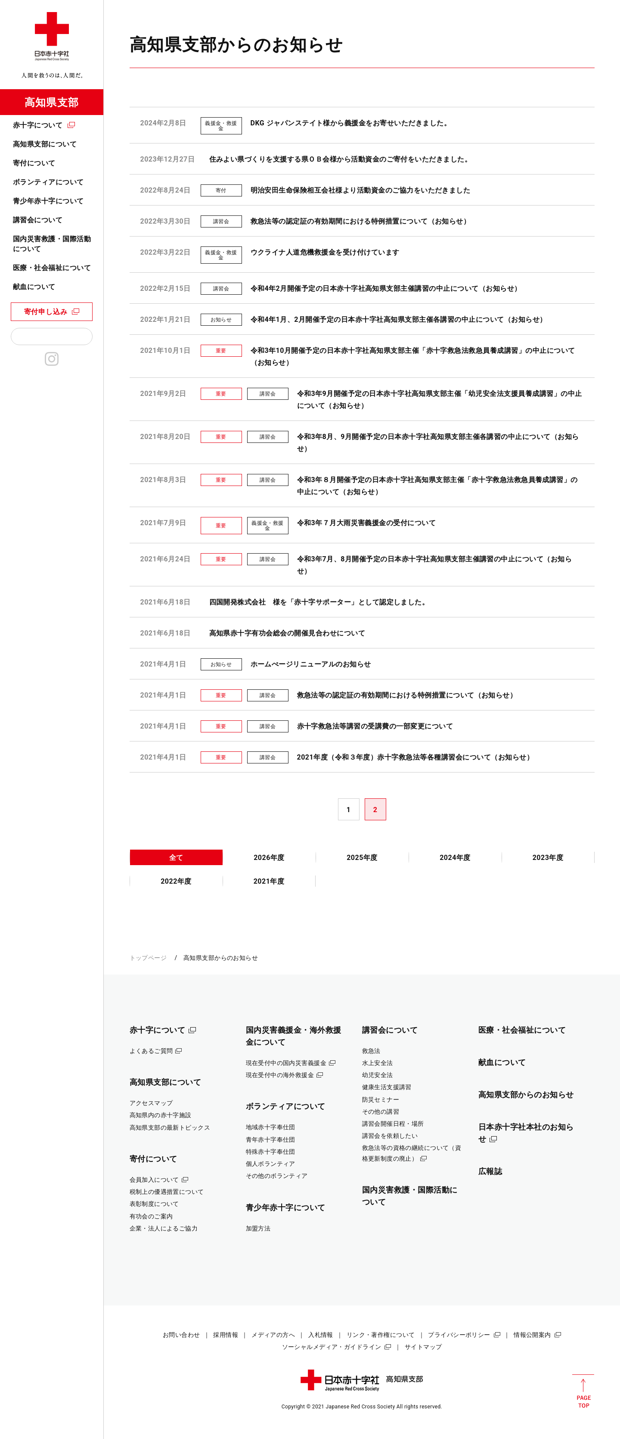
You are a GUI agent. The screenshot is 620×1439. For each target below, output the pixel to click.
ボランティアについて (48, 182)
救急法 (371, 1050)
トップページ (148, 957)
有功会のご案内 (151, 1216)
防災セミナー (381, 1099)
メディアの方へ (273, 1334)
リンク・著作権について (381, 1334)
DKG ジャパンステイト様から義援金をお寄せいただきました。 (351, 123)
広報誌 (490, 1171)
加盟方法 (258, 1228)
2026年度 (269, 857)
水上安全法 (377, 1062)
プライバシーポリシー (459, 1334)
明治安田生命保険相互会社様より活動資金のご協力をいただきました (361, 190)
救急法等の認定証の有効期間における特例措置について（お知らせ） (361, 221)
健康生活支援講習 (387, 1087)
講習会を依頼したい (390, 1135)
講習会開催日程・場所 (393, 1123)
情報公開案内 (532, 1334)
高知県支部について (45, 144)
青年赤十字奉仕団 (270, 1139)
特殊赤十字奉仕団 (270, 1151)
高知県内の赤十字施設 (161, 1115)
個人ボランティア (270, 1163)
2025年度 (362, 857)
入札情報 (320, 1334)
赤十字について (37, 125)
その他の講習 (381, 1111)
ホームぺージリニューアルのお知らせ (311, 664)
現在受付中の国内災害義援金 (286, 1062)
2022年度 (176, 881)
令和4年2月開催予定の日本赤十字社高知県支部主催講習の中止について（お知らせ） (386, 288)
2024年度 (455, 857)
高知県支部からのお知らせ (526, 1094)
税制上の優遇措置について (167, 1191)
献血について (34, 287)
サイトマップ (423, 1346)
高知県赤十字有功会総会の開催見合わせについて (287, 633)
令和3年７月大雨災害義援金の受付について (366, 523)
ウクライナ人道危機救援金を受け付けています (325, 252)
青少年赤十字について (48, 201)
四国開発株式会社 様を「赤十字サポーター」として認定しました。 (319, 602)
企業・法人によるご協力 (164, 1228)
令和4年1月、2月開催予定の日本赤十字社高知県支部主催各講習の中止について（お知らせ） (399, 319)
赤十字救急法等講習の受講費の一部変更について (375, 726)
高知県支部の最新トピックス (170, 1127)
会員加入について (154, 1179)
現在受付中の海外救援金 (280, 1074)
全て (176, 857)
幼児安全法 (377, 1074)
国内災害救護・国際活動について (52, 243)
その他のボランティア (277, 1175)
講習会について (37, 220)
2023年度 (548, 857)
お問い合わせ (181, 1334)
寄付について (34, 163)
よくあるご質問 (151, 1050)
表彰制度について (154, 1203)
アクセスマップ (151, 1102)
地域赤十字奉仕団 (270, 1127)
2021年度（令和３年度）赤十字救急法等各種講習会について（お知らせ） (415, 757)
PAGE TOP (583, 1391)
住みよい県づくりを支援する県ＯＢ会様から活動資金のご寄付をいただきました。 (340, 159)
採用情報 (225, 1334)
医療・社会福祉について (52, 268)
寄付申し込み (46, 312)
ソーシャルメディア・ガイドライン (331, 1346)
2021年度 (269, 881)
